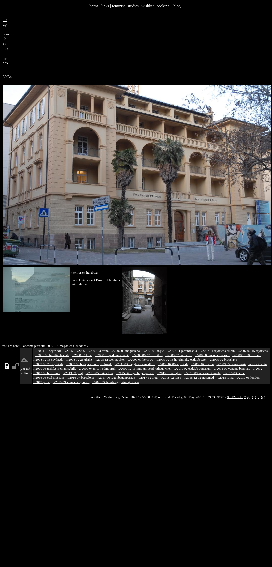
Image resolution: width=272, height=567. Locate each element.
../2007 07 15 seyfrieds (252, 351)
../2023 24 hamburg (105, 382)
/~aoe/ (25, 346)
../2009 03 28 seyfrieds (48, 364)
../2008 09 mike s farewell (212, 355)
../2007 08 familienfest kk (52, 355)
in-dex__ (5, 63)
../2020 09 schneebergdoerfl (71, 382)
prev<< (6, 36)
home (93, 6)
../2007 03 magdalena (125, 351)
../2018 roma (225, 377)
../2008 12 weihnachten (110, 359)
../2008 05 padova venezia (112, 355)
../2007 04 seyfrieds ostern (217, 351)
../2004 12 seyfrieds (48, 351)
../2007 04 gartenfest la (182, 351)
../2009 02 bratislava (223, 359)
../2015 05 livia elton (99, 373)
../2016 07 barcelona (80, 377)
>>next (6, 46)
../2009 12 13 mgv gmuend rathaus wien (145, 368)
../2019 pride (41, 382)
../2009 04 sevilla (202, 364)
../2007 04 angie (153, 351)
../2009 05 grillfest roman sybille (54, 368)
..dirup (5, 19)
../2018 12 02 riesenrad (198, 377)
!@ (263, 397)
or (79, 272)
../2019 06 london (248, 377)
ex (83, 272)
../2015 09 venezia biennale (202, 373)
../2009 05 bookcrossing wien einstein (241, 364)
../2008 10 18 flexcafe (246, 355)
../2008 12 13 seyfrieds (48, 359)
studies (133, 6)
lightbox (91, 272)
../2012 (257, 368)
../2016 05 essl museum (48, 377)
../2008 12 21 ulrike (79, 359)
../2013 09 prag (73, 373)
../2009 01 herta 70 (140, 359)
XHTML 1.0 (235, 397)
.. (258, 397)
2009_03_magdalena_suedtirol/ (67, 346)
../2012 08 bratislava (46, 373)
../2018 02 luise (170, 377)
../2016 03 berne (234, 373)
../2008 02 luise (82, 355)
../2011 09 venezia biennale (232, 368)
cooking (162, 6)
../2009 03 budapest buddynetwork (89, 364)
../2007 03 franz (98, 351)
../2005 (68, 351)
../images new (130, 382)
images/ (34, 346)
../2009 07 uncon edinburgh (97, 368)
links (105, 6)
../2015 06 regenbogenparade (135, 373)
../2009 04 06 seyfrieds (173, 364)
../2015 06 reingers (169, 373)
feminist (118, 6)
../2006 (80, 351)
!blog (176, 6)
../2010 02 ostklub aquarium (193, 368)
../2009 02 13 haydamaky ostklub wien (181, 359)
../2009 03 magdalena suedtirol (135, 364)
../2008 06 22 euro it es (147, 355)
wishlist (147, 6)
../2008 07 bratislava (178, 355)
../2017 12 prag (148, 377)
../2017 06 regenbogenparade (116, 377)
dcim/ (42, 346)
